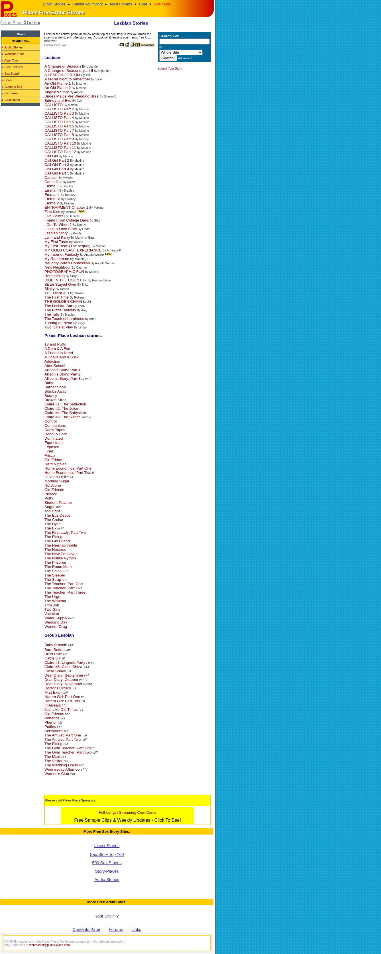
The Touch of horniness (64, 318)
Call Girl (51, 156)
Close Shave (55, 671)
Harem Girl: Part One (62, 697)
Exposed (51, 447)
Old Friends (54, 490)
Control (50, 421)
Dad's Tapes (54, 430)
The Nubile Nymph (60, 558)
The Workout (55, 601)
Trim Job (51, 605)
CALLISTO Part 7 (59, 130)
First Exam (53, 692)
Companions (55, 425)
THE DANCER (57, 293)
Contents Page (86, 929)
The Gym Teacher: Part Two (67, 752)
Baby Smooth (56, 645)
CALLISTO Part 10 (60, 143)
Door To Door (55, 434)
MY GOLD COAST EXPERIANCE (73, 250)
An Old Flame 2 (57, 88)
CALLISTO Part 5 (59, 122)
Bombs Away (55, 391)
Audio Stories (106, 879)
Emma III (52, 194)
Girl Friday (53, 460)
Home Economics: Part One (67, 468)
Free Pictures (12, 67)
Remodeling (55, 276)
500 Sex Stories (106, 862)
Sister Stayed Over (61, 284)
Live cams (162, 4)
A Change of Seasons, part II (68, 70)
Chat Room (11, 100)
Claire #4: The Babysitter (65, 413)
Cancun (51, 177)
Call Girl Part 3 (56, 165)
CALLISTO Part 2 (59, 109)
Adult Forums (120, 4)
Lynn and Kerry (57, 237)
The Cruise (53, 519)
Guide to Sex (12, 86)
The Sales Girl (56, 571)
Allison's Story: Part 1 (62, 370)
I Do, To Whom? (58, 224)
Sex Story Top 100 (107, 854)
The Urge (52, 596)
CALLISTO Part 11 (60, 147)
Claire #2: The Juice (61, 408)
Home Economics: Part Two (67, 472)
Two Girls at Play (59, 327)
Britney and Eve (58, 100)
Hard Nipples (55, 464)
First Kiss (52, 212)
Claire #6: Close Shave (63, 667)
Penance (52, 718)
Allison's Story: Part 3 (63, 378)
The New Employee (61, 554)
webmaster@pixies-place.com (49, 945)
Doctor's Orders (57, 688)
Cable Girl (52, 658)
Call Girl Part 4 (56, 169)
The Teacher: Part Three (64, 592)
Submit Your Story (87, 4)
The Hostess (55, 549)
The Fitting (53, 537)
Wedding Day (55, 622)
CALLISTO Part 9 (59, 139)
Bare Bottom (55, 649)
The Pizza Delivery (60, 310)
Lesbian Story (56, 233)
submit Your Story (170, 68)
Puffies (50, 726)
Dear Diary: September (63, 675)
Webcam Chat (13, 54)
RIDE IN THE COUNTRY (66, 280)
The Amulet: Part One (62, 735)
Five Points (54, 216)
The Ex (50, 528)
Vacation (51, 614)
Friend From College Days (66, 220)
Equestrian (53, 443)
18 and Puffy (55, 344)
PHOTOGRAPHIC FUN (64, 271)
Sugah (50, 507)
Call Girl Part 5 (56, 173)
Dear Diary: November (63, 684)
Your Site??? (107, 916)
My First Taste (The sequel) (67, 246)
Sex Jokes (10, 93)
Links (7, 80)
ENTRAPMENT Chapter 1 (66, 207)
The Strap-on (55, 579)
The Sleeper (54, 575)
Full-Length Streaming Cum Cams (127, 812)
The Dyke (52, 524)
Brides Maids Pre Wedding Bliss (71, 96)
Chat (143, 4)
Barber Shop (55, 387)
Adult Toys (10, 60)
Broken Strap (55, 400)
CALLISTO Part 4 (59, 117)
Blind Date (53, 654)
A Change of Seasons (62, 66)
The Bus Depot (57, 515)
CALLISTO (53, 105)
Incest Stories (107, 845)
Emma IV (52, 199)
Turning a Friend (58, 323)
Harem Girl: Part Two (62, 701)
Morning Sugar (56, 481)
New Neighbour (58, 267)
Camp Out (53, 182)
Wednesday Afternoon (63, 769)
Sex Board (10, 73)
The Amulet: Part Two (62, 739)
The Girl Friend (57, 541)
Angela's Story (57, 92)
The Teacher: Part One (63, 584)
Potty (48, 498)
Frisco (49, 455)
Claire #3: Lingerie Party (65, 662)
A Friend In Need (58, 353)
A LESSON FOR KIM (62, 75)
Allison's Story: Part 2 (62, 374)
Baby (48, 383)
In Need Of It (55, 477)
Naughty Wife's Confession (67, 263)
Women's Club (56, 774)
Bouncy (50, 395)
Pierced (50, 494)
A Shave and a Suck (61, 357)
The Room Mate (58, 567)
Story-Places (107, 871)
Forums (116, 929)
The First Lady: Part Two (65, 532)
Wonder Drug (55, 626)
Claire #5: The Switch (63, 417)
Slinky (50, 289)
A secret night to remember (67, 79)
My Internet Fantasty (61, 254)
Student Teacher (58, 502)
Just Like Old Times (61, 709)
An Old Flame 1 (57, 83)
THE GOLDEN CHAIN (63, 301)
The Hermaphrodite (60, 545)
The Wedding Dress (61, 765)
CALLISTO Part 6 (59, 126)
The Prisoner (55, 562)
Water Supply (56, 618)
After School (54, 366)
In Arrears (52, 705)
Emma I (51, 186)
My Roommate (57, 259)
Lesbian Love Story (60, 229)
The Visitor (54, 761)
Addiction (52, 361)
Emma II (51, 190)
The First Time (57, 297)
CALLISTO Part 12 (60, 152)
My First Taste (56, 241)
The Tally (52, 314)
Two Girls (52, 609)
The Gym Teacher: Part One (68, 748)
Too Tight (52, 511)
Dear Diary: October (61, 679)
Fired (48, 451)
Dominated (53, 438)
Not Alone (52, 485)
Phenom (51, 722)
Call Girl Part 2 (56, 160)
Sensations (53, 731)
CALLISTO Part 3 (59, 113)
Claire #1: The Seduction (65, 404)
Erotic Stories (54, 4)
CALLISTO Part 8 (59, 135)
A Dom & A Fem (57, 348)
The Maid (52, 756)
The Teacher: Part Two (63, 588)
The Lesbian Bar (59, 306)
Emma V (51, 203)
